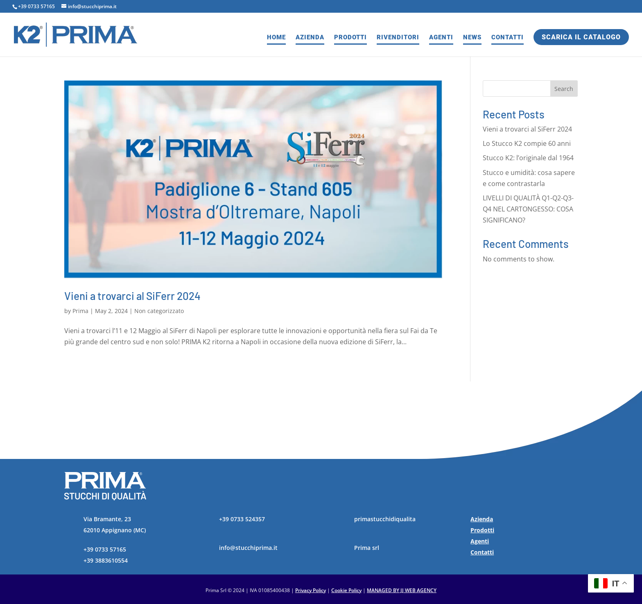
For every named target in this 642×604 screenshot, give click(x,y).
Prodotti (350, 37)
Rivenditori (398, 37)
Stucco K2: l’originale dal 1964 (528, 157)
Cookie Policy (346, 590)
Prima (80, 311)
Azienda (310, 37)
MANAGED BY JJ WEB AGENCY (401, 590)
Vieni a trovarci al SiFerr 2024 (132, 295)
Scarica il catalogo (581, 37)
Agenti (441, 37)
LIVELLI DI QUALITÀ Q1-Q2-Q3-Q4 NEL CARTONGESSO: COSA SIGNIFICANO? (528, 209)
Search (563, 89)
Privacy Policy (310, 590)
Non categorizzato (159, 311)
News (472, 37)
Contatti (507, 37)
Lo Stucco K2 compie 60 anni (527, 143)
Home (276, 37)
